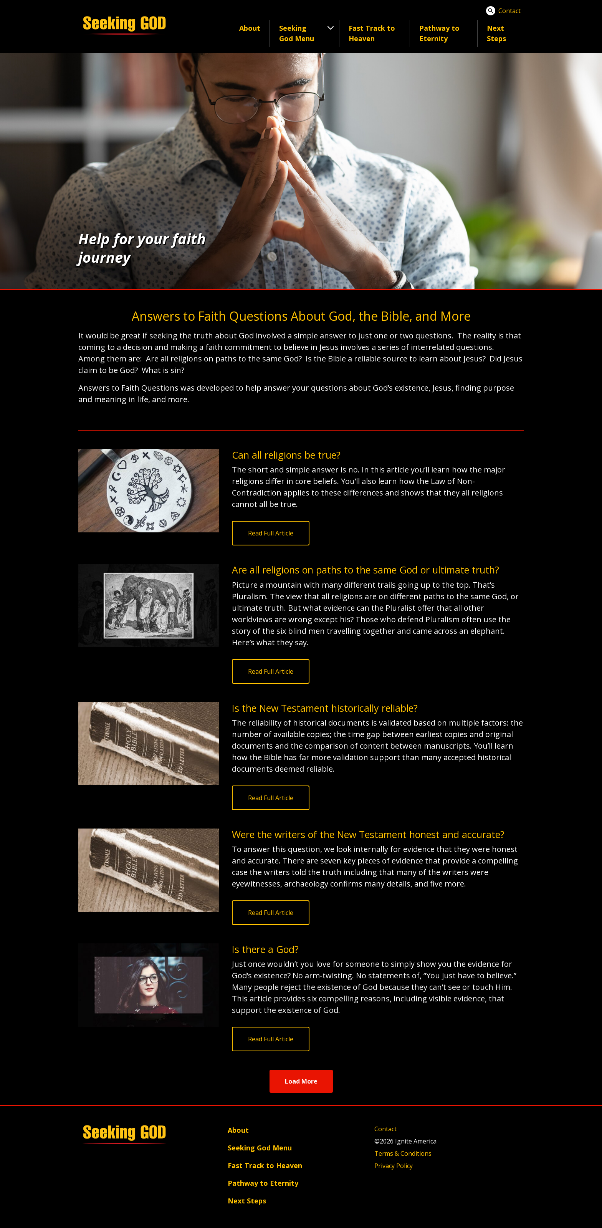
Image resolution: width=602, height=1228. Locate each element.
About (249, 28)
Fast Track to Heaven (372, 33)
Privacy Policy (393, 1166)
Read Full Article (270, 533)
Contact (509, 11)
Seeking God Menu (260, 1147)
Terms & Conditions (403, 1153)
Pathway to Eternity (439, 33)
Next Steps (496, 33)
